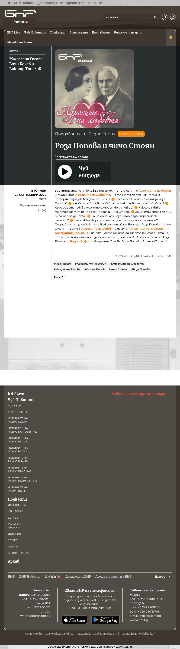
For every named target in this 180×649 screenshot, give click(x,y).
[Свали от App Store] (74, 620)
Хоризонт (15, 405)
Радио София (102, 133)
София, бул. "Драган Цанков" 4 (36, 601)
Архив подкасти (20, 552)
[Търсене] (155, 17)
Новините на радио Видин (18, 459)
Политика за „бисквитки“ (138, 633)
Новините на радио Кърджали (21, 469)
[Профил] (173, 17)
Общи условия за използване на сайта (49, 633)
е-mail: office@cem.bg (145, 615)
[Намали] (44, 210)
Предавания (68, 133)
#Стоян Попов (94, 269)
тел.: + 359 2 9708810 (145, 607)
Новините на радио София (18, 419)
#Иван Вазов (62, 263)
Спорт (12, 539)
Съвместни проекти (16, 525)
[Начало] (20, 13)
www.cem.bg (139, 620)
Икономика (17, 504)
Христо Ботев (18, 411)
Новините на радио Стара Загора (22, 479)
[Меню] (170, 37)
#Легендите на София (90, 263)
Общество (15, 511)
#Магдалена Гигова (67, 269)
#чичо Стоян (118, 269)
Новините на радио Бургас (18, 439)
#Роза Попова (140, 269)
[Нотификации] (165, 17)
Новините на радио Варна (18, 449)
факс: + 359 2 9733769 (145, 611)
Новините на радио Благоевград (22, 429)
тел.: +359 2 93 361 (37, 607)
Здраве (13, 517)
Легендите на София (72, 157)
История (14, 533)
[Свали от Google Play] (105, 620)
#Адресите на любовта (127, 263)
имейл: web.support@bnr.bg (35, 613)
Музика (13, 546)
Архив (13, 561)
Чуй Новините (21, 399)
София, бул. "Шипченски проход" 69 (147, 601)
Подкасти (17, 499)
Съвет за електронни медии (141, 393)
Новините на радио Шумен (18, 488)
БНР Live (16, 393)
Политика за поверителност (97, 633)
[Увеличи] (38, 210)
